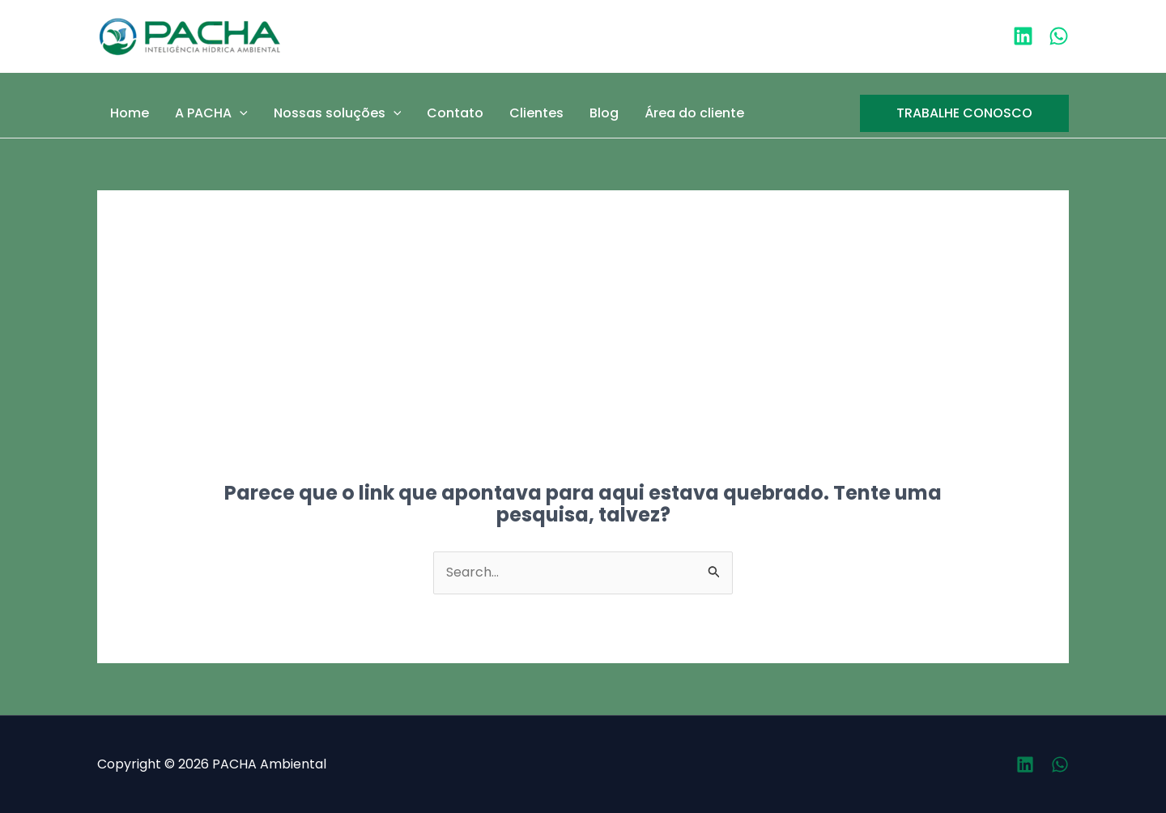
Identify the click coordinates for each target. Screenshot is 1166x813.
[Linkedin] (1023, 36)
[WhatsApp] (1059, 36)
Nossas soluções (338, 113)
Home (129, 113)
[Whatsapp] (1060, 764)
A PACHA (211, 113)
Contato (455, 113)
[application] (240, 113)
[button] (964, 113)
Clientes (536, 113)
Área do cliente (694, 113)
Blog (604, 113)
